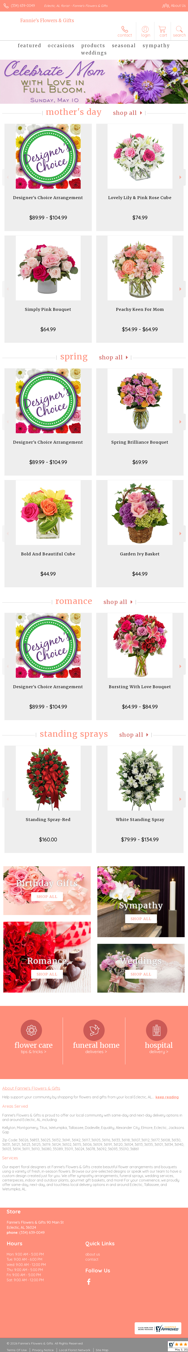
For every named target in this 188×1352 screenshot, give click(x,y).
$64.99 (48, 329)
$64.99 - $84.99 (140, 706)
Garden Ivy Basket (140, 553)
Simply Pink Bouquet (48, 309)
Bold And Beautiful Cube (48, 553)
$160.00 (48, 839)
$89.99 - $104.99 (48, 217)
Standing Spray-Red (48, 819)
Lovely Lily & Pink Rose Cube (140, 197)
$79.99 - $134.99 (140, 839)
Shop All (125, 113)
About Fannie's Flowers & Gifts (31, 1088)
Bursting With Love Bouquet (140, 686)
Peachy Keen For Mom (140, 309)
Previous (7, 177)
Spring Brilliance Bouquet (139, 442)
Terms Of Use (17, 1350)
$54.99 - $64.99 (140, 329)
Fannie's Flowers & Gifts (47, 20)
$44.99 (48, 573)
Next (181, 177)
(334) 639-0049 (23, 5)
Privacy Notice (43, 1350)
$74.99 (140, 217)
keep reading (167, 1097)
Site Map (102, 1350)
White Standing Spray (140, 819)
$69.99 (140, 462)
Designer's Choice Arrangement (48, 197)
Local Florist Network (74, 1350)
